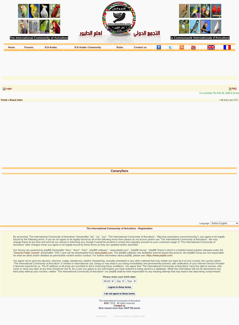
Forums (28, 47)
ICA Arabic (51, 47)
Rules (120, 47)
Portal (4, 100)
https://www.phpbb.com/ (159, 255)
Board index (16, 100)
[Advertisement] (119, 61)
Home (11, 47)
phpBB (111, 316)
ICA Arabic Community (88, 47)
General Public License (26, 252)
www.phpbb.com (103, 252)
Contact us (140, 47)
